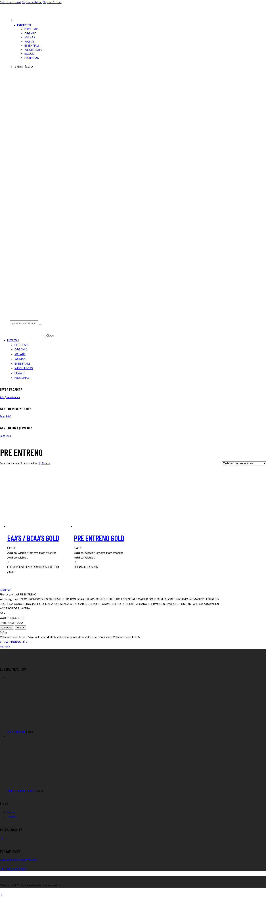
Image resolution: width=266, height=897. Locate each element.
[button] (12, 20)
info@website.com (10, 397)
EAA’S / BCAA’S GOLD (33, 537)
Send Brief (5, 416)
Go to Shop (5, 435)
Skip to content (10, 2)
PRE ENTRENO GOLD (99, 537)
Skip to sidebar (32, 2)
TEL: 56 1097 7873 (13, 869)
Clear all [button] (5, 589)
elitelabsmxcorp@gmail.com (18, 860)
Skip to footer (52, 2)
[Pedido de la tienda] (244, 463)
